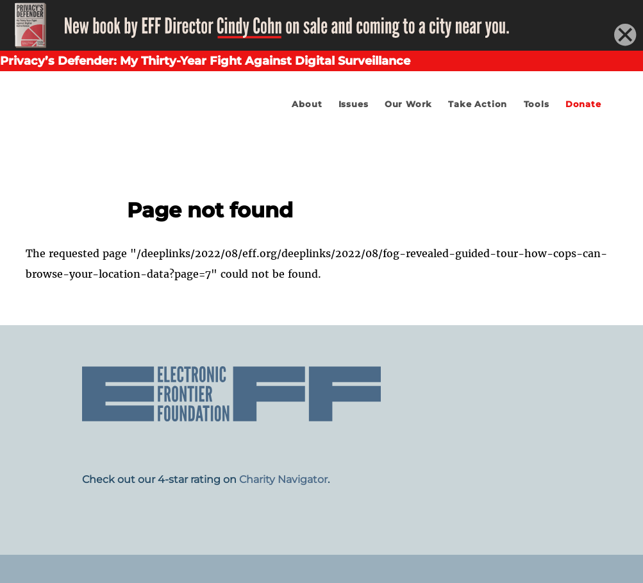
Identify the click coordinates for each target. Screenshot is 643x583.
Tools (536, 104)
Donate (583, 104)
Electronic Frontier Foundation (128, 140)
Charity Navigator (283, 479)
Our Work (408, 104)
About (307, 104)
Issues (353, 104)
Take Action (477, 104)
